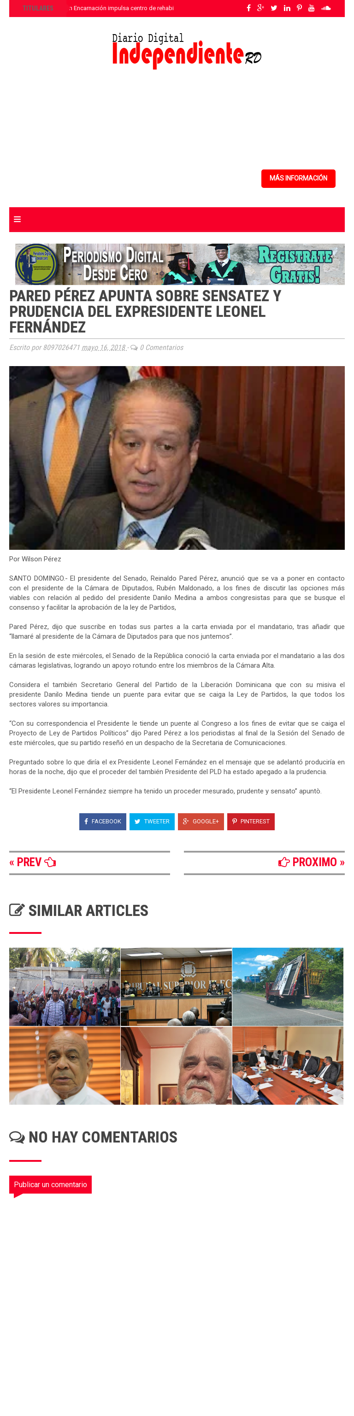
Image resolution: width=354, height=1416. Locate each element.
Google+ (201, 821)
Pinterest (251, 821)
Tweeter (152, 821)
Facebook (102, 821)
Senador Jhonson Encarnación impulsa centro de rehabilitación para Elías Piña (127, 8)
